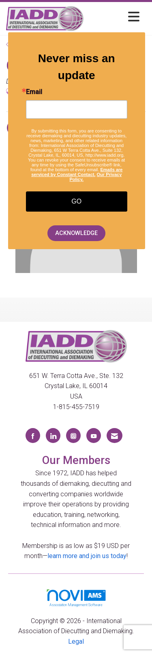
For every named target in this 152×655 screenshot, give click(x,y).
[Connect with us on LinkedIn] (53, 435)
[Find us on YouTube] (93, 435)
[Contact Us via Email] (114, 435)
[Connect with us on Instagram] (73, 435)
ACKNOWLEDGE (76, 233)
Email (34, 92)
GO (76, 201)
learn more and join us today (86, 556)
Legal (76, 641)
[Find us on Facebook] (33, 435)
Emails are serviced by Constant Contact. (76, 172)
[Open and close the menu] (114, 17)
